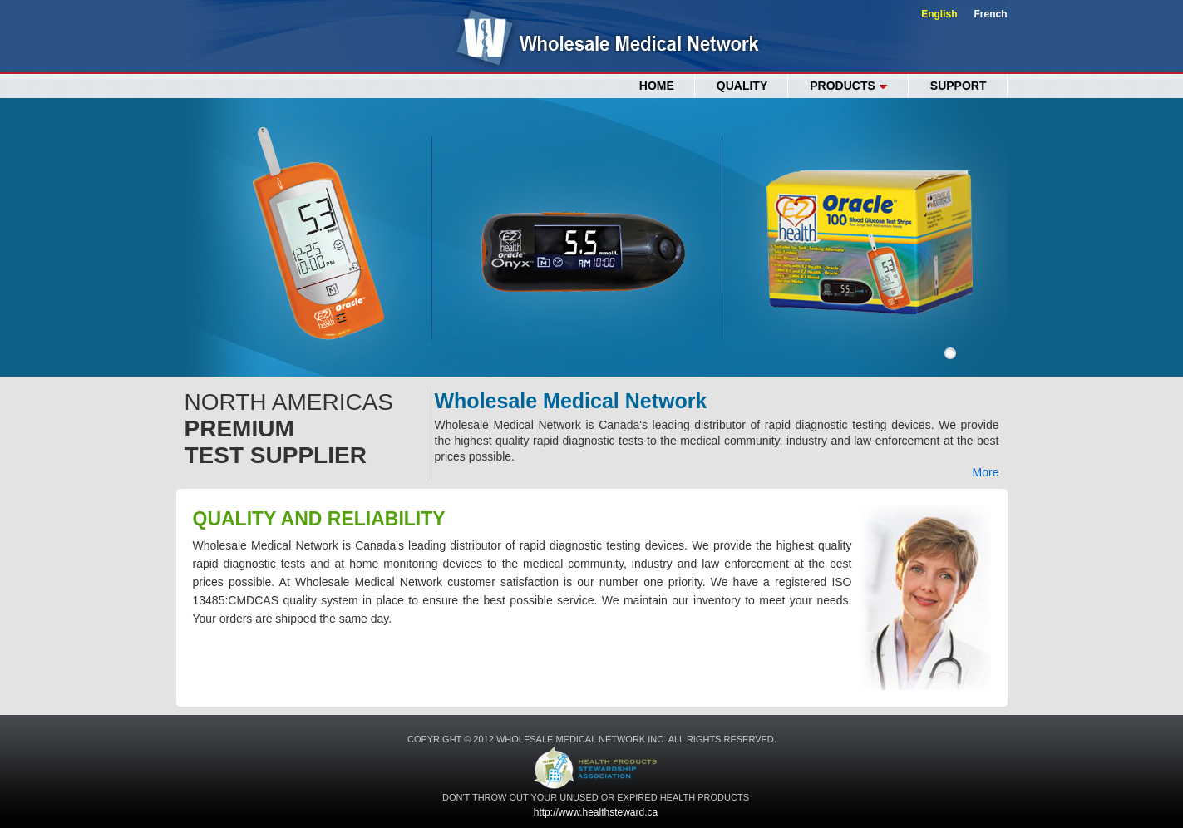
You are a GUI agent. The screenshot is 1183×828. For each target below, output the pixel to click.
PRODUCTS (849, 85)
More (986, 472)
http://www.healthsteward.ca (596, 812)
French (990, 14)
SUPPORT (958, 85)
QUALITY (742, 85)
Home (656, 85)
